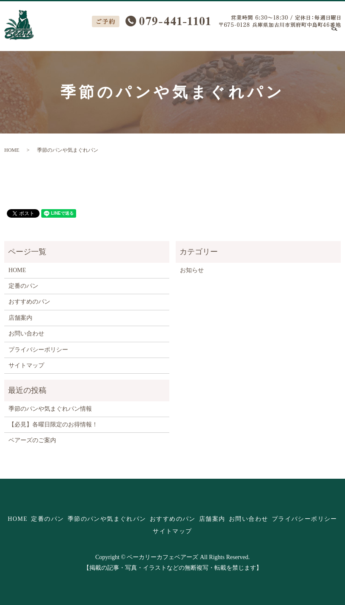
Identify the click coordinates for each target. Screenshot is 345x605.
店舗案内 (264, 37)
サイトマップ (26, 365)
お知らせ (192, 270)
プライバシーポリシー (38, 350)
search (339, 38)
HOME (52, 37)
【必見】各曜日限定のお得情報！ (53, 424)
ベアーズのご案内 (32, 440)
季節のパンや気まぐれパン (149, 37)
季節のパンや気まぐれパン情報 (50, 409)
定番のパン (85, 37)
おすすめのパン (221, 37)
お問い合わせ (304, 37)
